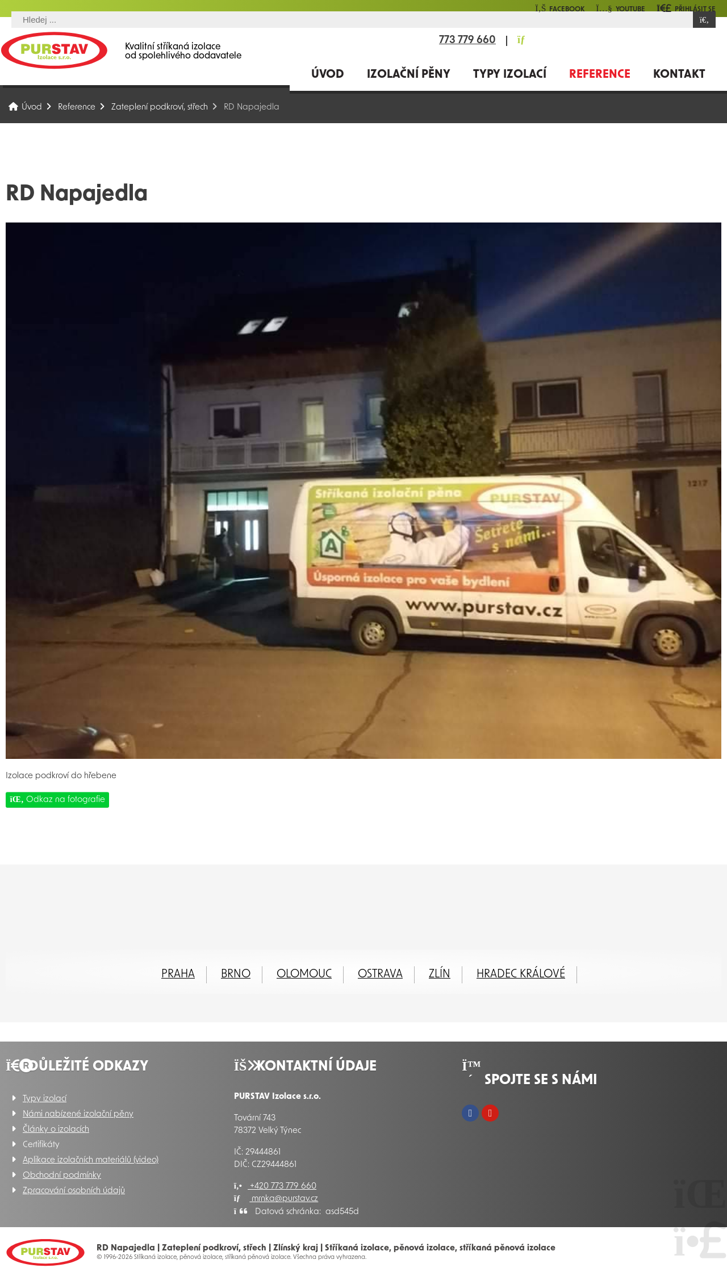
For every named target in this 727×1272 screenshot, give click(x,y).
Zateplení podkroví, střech (159, 107)
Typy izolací (509, 75)
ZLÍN (439, 974)
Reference (599, 75)
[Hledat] (704, 19)
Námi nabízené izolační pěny (78, 1114)
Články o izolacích (56, 1130)
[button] (686, 8)
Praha (178, 974)
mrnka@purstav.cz (276, 1199)
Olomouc (304, 974)
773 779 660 (467, 41)
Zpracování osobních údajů (74, 1191)
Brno (235, 974)
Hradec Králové (521, 974)
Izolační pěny (408, 75)
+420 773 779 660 (275, 1186)
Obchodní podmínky (62, 1176)
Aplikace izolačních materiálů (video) (90, 1160)
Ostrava (380, 974)
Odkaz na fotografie (57, 799)
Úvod (54, 50)
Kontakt (679, 75)
